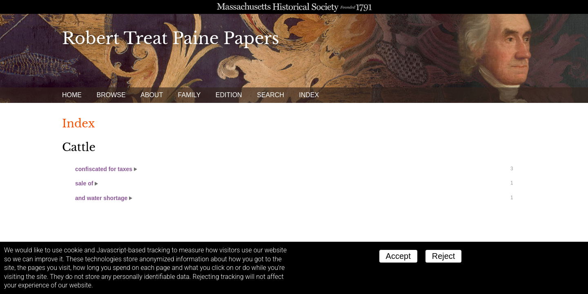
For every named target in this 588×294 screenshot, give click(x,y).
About (151, 94)
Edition (229, 94)
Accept (398, 256)
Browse (110, 94)
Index (309, 94)
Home (72, 94)
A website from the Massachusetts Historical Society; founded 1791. (294, 7)
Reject (443, 256)
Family (189, 94)
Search (270, 94)
